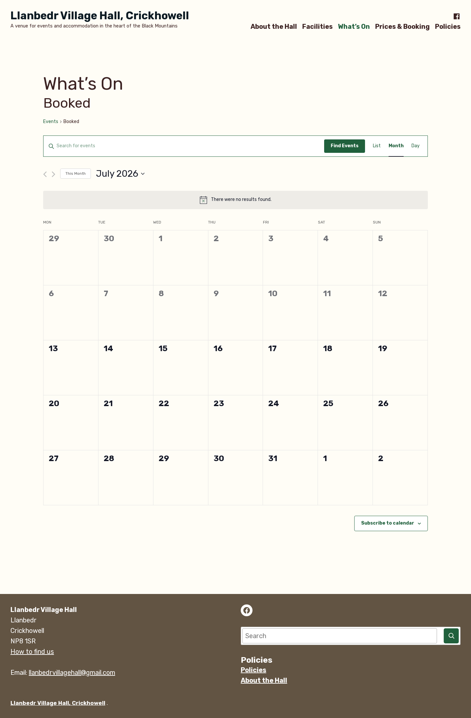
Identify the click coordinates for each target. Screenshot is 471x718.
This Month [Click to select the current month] (75, 173)
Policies (448, 26)
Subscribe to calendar (387, 523)
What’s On (354, 26)
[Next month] (53, 174)
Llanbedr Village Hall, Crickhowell (99, 15)
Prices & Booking (402, 26)
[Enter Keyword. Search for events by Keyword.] (184, 146)
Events (50, 121)
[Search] (451, 635)
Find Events (344, 146)
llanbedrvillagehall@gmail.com (72, 672)
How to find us (32, 651)
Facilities (317, 26)
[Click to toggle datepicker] (120, 173)
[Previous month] (45, 174)
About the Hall (274, 26)
